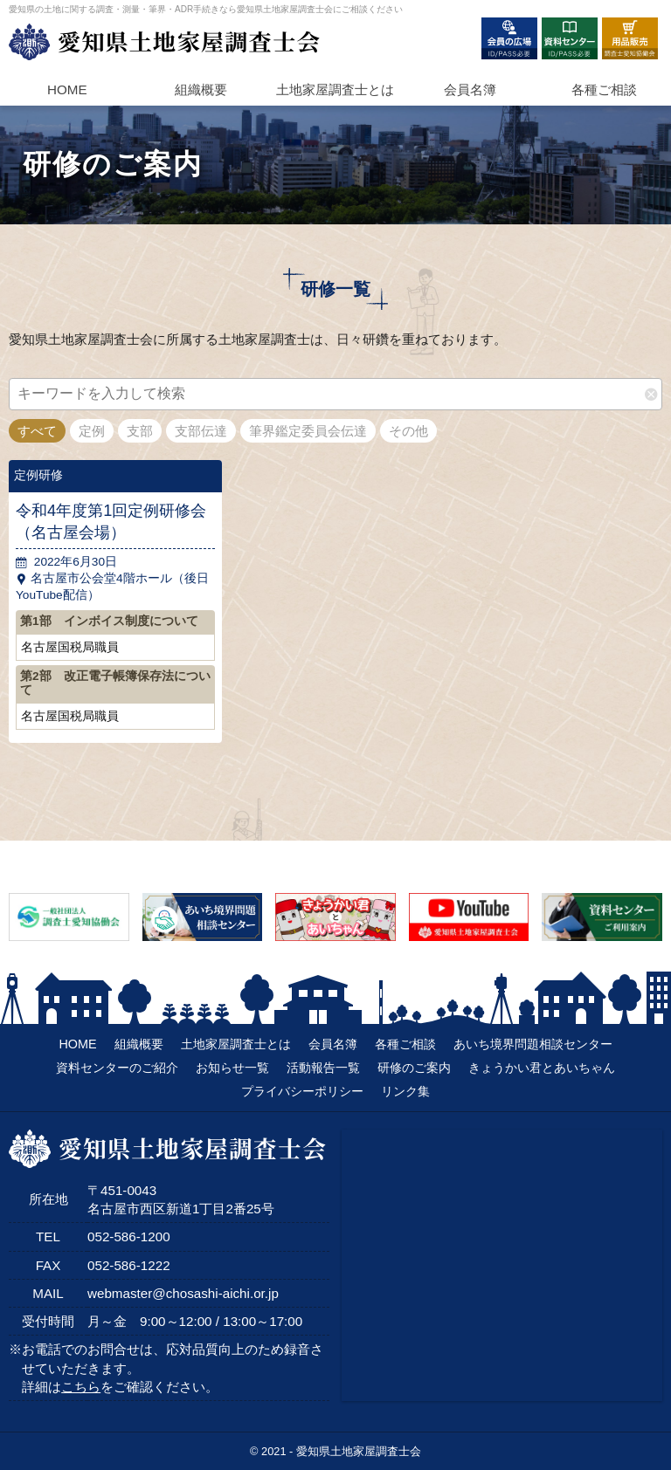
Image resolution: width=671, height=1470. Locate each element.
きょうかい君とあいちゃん (541, 1068)
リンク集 (405, 1091)
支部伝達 (201, 430)
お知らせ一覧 (232, 1068)
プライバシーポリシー (302, 1091)
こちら (80, 1386)
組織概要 (201, 89)
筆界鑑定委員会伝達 (308, 430)
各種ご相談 (604, 89)
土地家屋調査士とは (236, 1044)
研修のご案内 (414, 1068)
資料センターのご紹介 (117, 1068)
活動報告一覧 (323, 1068)
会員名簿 (470, 89)
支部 (140, 430)
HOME (67, 89)
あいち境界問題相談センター (532, 1044)
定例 (92, 430)
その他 (408, 430)
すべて (37, 430)
